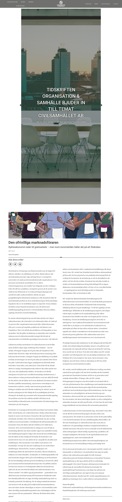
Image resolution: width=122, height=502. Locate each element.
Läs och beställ (105, 3)
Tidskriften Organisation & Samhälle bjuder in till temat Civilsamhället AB (61, 102)
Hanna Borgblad (68, 484)
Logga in (115, 3)
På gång (23, 2)
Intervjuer (88, 3)
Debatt (96, 3)
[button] (20, 105)
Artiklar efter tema (12, 2)
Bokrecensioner (20, 5)
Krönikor (31, 2)
